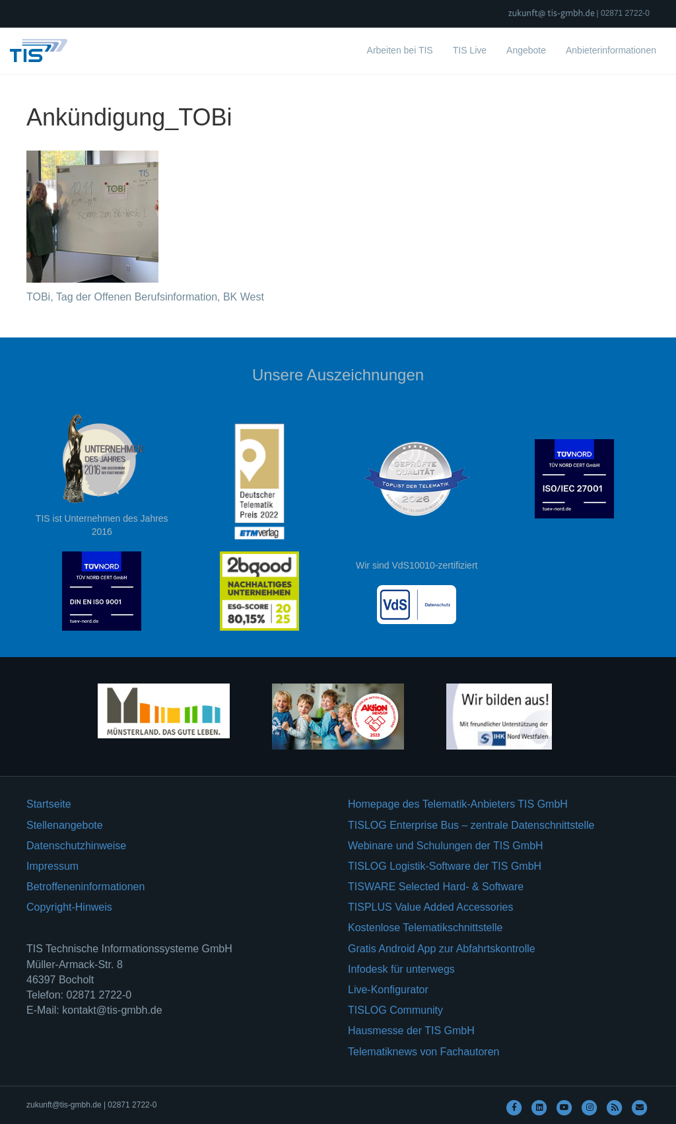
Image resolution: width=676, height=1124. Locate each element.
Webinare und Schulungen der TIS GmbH (445, 845)
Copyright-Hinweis (69, 907)
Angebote (526, 50)
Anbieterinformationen (611, 50)
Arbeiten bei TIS (400, 50)
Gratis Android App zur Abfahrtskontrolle (441, 948)
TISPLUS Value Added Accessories (431, 907)
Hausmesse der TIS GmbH (411, 1030)
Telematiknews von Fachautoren (423, 1051)
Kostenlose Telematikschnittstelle (425, 927)
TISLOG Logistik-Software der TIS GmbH (444, 866)
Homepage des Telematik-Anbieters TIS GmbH (458, 804)
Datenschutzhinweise (76, 845)
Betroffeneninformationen (85, 886)
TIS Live (470, 50)
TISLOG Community (395, 1010)
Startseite (48, 804)
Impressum (52, 866)
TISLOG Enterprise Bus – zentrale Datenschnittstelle (471, 825)
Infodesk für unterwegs (401, 969)
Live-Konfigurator (388, 989)
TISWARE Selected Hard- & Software (436, 886)
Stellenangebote (64, 825)
